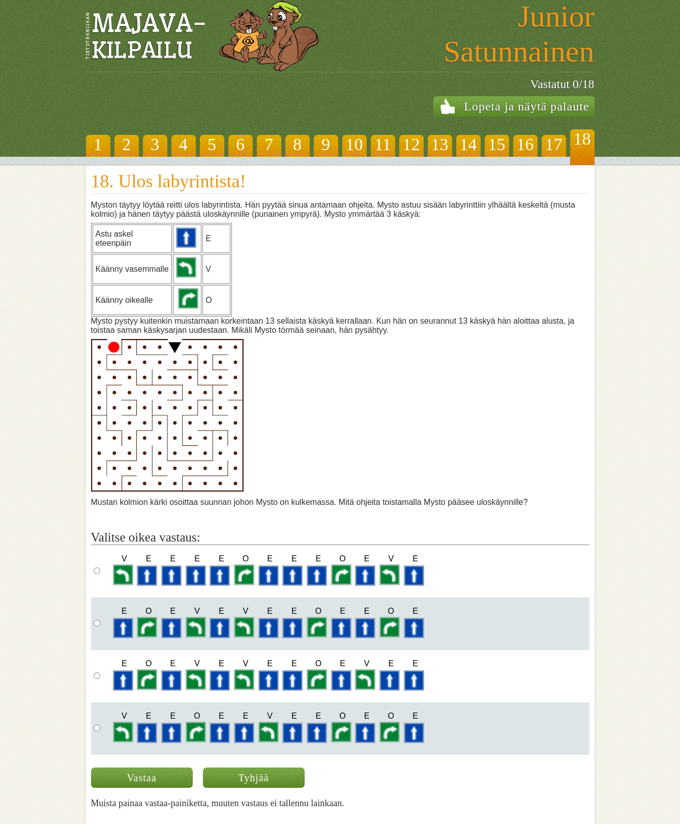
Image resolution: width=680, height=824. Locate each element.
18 (582, 138)
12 (411, 144)
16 (525, 144)
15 (497, 144)
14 (468, 144)
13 (440, 144)
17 (554, 144)
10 (354, 144)
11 (382, 144)
